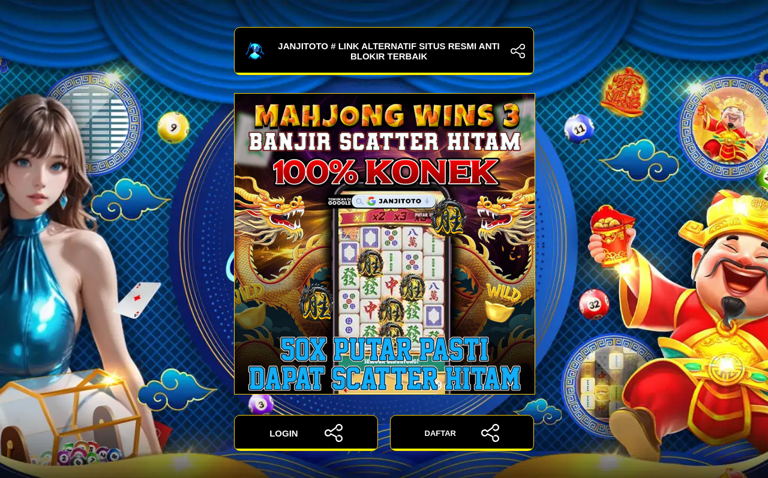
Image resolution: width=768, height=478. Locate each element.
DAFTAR (462, 433)
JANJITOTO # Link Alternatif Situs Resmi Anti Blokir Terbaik (384, 51)
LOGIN (306, 433)
